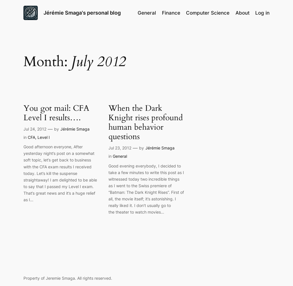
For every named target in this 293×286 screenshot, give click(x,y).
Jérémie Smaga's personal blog (82, 13)
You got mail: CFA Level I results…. (56, 113)
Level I (43, 137)
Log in (262, 13)
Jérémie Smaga (75, 129)
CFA (31, 137)
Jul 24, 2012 (34, 129)
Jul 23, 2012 (119, 147)
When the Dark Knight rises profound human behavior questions (145, 123)
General (120, 156)
